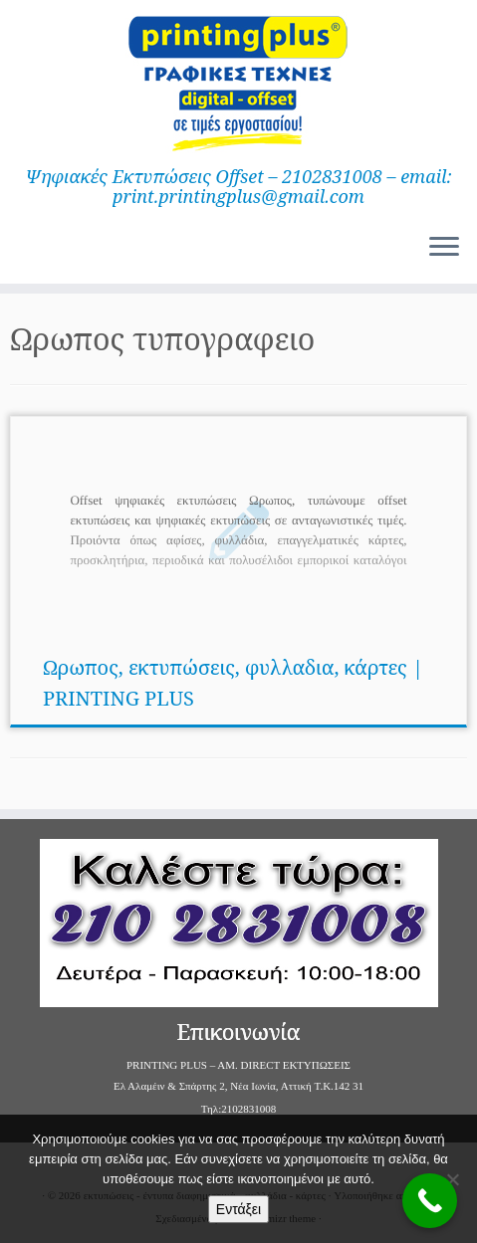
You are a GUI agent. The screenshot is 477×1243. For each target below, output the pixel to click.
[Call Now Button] (429, 1200)
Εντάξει (238, 1209)
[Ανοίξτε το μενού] (444, 248)
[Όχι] (452, 1179)
